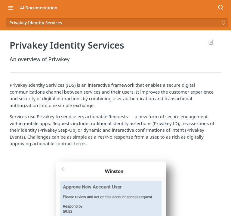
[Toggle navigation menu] (10, 7)
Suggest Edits (210, 42)
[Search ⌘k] (220, 7)
